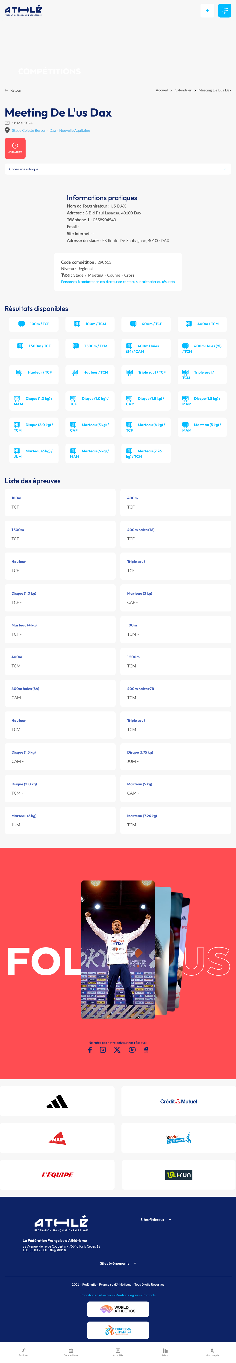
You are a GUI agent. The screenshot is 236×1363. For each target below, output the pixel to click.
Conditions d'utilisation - (97, 1295)
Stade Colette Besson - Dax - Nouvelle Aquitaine (51, 130)
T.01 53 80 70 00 (35, 1250)
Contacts (149, 1295)
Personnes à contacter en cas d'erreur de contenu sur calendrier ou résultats (118, 282)
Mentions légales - (128, 1295)
